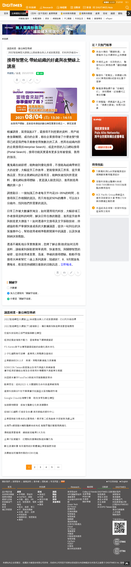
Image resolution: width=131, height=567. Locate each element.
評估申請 (119, 2)
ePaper (109, 18)
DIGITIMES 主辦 (104, 492)
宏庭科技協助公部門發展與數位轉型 (22, 333)
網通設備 (57, 18)
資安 (47, 18)
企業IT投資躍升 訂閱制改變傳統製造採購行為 (28, 439)
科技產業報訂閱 (119, 502)
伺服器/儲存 (24, 18)
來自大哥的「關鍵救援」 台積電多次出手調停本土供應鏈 (111, 53)
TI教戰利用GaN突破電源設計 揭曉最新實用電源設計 (111, 173)
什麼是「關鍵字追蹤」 (21, 298)
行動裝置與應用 (74, 536)
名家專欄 (86, 494)
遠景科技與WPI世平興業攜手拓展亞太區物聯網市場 (30, 391)
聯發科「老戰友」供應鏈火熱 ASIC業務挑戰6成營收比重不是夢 (111, 78)
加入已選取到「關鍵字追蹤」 (25, 293)
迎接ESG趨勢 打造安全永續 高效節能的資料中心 (29, 411)
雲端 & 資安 (102, 497)
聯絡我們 (116, 514)
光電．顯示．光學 (27, 512)
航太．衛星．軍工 (27, 507)
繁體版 (106, 2)
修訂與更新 (7, 509)
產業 (97, 13)
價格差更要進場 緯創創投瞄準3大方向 (24, 432)
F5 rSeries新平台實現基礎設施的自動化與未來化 (29, 346)
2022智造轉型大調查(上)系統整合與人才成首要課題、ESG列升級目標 (40, 319)
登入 (127, 2)
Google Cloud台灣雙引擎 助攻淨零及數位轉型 (29, 398)
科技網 (31, 7)
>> (58, 467)
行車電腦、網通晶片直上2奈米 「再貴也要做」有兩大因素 (111, 105)
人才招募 (116, 512)
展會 (4, 504)
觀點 (120, 13)
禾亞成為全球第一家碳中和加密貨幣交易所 (111, 209)
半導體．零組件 (26, 494)
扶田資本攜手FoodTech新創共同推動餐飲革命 (28, 377)
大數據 (13, 288)
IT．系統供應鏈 (25, 509)
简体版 (112, 2)
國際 (41, 502)
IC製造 (70, 546)
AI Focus (71, 529)
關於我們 (6, 481)
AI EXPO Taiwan (104, 507)
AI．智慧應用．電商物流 (26, 503)
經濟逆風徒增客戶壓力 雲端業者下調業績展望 (28, 339)
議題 (113, 13)
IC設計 (70, 543)
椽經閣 (62, 7)
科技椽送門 (7, 502)
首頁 (6, 13)
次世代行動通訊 (74, 524)
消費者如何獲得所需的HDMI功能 (21, 453)
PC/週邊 (67, 18)
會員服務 (116, 497)
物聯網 (70, 519)
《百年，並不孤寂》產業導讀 (43, 13)
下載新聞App (118, 519)
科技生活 (79, 18)
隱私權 (45, 481)
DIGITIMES (121, 487)
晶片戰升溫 (7, 492)
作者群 (85, 499)
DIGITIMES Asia (103, 7)
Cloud (70, 527)
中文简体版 (113, 481)
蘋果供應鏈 (85, 13)
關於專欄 (86, 502)
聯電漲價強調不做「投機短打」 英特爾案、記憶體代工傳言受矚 (110, 91)
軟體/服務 (37, 18)
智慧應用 (101, 494)
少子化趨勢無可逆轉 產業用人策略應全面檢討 (28, 353)
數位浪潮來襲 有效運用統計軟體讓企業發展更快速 (30, 446)
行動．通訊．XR (26, 499)
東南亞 (42, 494)
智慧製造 (71, 514)
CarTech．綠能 (25, 497)
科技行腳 (86, 496)
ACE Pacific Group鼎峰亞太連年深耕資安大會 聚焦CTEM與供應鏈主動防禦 (111, 198)
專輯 (89, 18)
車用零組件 (72, 492)
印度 (41, 497)
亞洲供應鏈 (72, 511)
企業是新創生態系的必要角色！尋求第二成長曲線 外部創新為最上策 (39, 418)
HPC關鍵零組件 (74, 494)
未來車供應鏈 (68, 13)
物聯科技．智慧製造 (28, 517)
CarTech (71, 541)
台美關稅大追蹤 (20, 13)
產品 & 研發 (102, 499)
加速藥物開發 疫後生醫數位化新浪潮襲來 (26, 404)
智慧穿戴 (71, 539)
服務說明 (27, 481)
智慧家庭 (71, 516)
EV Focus (71, 507)
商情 (54, 499)
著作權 (36, 481)
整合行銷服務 (118, 509)
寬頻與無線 (72, 521)
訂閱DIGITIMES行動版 (121, 505)
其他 (99, 504)
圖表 (21, 519)
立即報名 (66, 264)
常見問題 (54, 481)
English (124, 481)
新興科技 (71, 509)
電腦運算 (71, 531)
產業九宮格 (7, 499)
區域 (105, 13)
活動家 (75, 7)
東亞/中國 (43, 499)
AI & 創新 (101, 502)
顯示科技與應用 (74, 548)
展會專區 (98, 18)
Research (46, 7)
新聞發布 (16, 481)
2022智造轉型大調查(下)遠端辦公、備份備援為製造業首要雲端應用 (39, 326)
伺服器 (70, 534)
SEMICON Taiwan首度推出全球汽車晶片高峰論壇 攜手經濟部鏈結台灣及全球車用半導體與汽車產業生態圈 (33, 369)
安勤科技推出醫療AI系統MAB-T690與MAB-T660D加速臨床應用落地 (111, 185)
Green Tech (72, 504)
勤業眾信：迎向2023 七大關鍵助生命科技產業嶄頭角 (31, 384)
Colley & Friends (90, 492)
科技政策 (23, 514)
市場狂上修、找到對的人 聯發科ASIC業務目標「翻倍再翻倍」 (111, 65)
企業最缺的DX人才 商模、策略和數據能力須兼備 (30, 360)
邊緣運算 (71, 497)
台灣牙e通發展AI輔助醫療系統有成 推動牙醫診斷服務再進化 (35, 425)
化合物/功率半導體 (74, 500)
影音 (86, 7)
